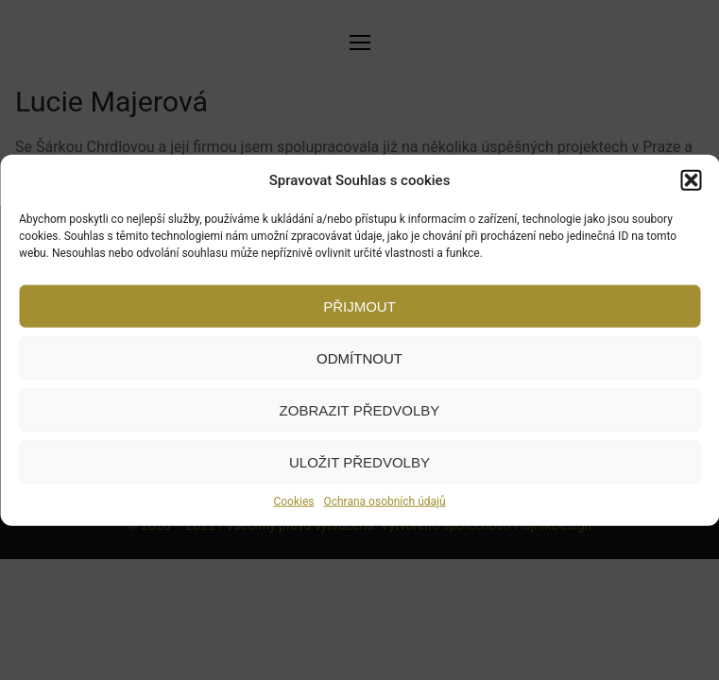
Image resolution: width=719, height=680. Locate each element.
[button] (690, 180)
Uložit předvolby (359, 461)
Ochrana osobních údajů (384, 501)
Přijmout (359, 306)
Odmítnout (359, 357)
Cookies (293, 501)
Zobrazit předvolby (360, 409)
